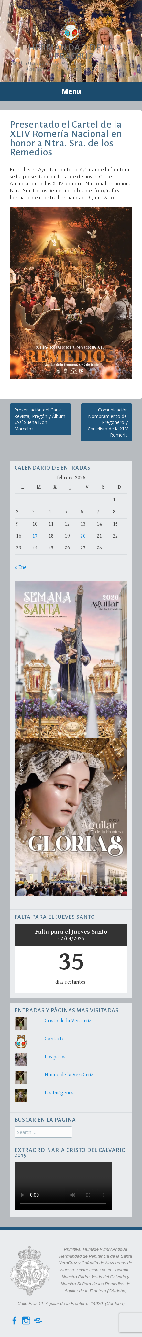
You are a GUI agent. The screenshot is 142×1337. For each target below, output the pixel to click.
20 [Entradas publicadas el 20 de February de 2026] (83, 536)
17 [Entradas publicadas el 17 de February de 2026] (35, 536)
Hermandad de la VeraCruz (71, 52)
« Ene (21, 568)
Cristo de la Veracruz (68, 1021)
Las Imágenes (59, 1093)
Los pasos (55, 1057)
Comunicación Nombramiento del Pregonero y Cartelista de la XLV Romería (108, 422)
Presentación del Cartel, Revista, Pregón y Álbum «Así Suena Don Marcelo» (39, 419)
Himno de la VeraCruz (69, 1075)
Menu (71, 91)
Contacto (55, 1039)
